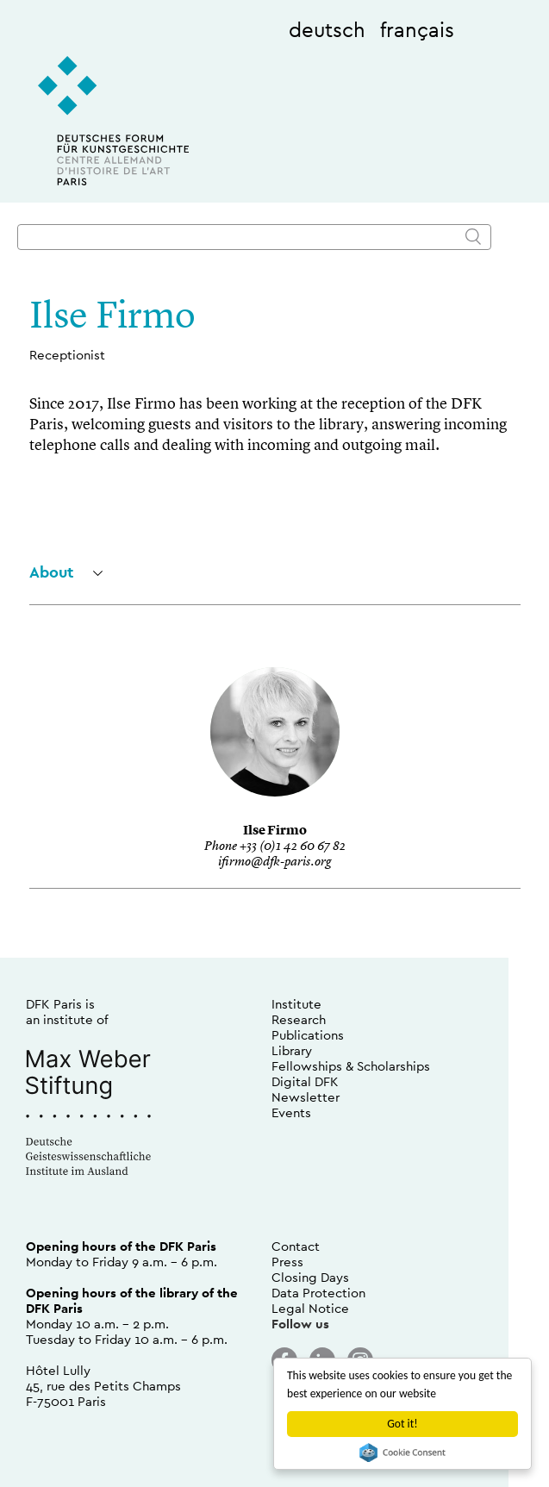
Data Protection (318, 1292)
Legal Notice (310, 1308)
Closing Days (310, 1277)
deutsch (327, 29)
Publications (307, 1035)
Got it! (402, 1423)
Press (287, 1261)
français (417, 29)
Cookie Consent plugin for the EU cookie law (402, 1452)
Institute (296, 1004)
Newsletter (305, 1097)
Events (291, 1112)
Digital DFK (305, 1081)
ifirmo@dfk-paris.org (274, 862)
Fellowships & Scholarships (350, 1066)
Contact (295, 1246)
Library (291, 1050)
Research (298, 1019)
